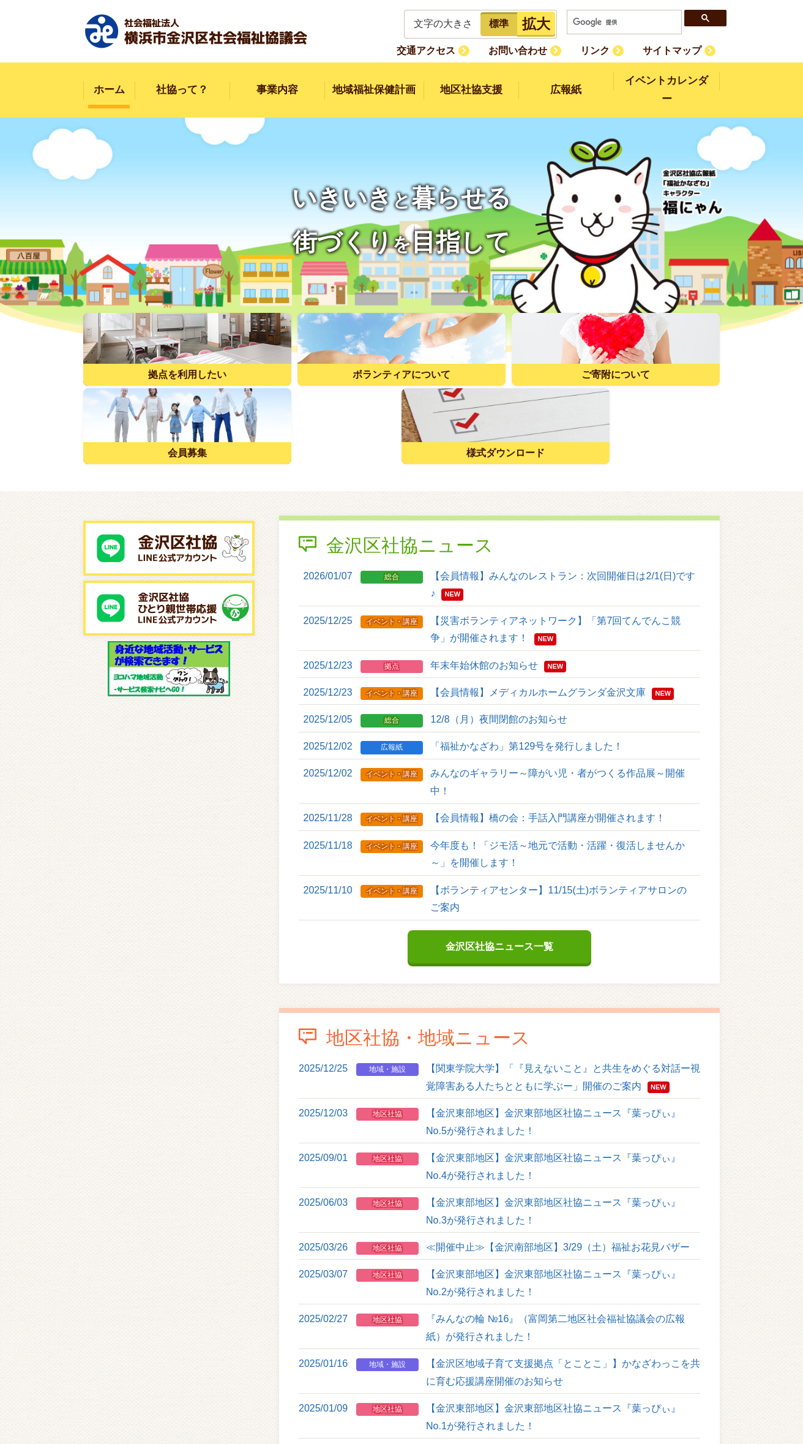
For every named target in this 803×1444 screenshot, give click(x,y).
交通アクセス (457, 50)
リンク (608, 50)
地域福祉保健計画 (374, 81)
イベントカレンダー (667, 81)
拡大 (536, 24)
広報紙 (565, 81)
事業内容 (277, 81)
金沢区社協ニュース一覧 (499, 837)
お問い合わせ (540, 50)
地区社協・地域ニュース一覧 (499, 1382)
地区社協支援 (471, 81)
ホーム (109, 81)
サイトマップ (676, 50)
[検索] (624, 22)
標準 (499, 23)
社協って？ (182, 81)
